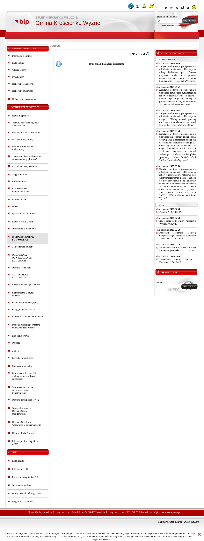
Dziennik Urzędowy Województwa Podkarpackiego (26, 423)
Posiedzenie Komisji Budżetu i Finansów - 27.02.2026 (177, 261)
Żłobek (15, 351)
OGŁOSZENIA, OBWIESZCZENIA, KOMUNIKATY (22, 258)
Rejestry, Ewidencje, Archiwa (26, 284)
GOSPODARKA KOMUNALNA (20, 276)
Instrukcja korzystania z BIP (25, 477)
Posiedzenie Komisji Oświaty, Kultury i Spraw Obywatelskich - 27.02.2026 (177, 249)
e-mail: (160, 282)
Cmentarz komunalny (22, 366)
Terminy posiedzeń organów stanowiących (25, 124)
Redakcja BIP (18, 460)
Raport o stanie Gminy (22, 221)
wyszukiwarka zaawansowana (174, 25)
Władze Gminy (19, 70)
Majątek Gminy (19, 174)
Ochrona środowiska (21, 267)
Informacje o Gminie (22, 56)
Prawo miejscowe (20, 115)
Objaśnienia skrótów (21, 485)
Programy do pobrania (22, 501)
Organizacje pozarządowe (24, 99)
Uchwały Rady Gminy (22, 139)
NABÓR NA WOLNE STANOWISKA (23, 238)
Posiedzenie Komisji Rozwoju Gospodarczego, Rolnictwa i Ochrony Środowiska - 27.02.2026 (177, 235)
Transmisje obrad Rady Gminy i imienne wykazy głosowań (27, 158)
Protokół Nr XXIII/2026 (170, 212)
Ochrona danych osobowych (25, 400)
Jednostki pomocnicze (22, 90)
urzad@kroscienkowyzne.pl (165, 512)
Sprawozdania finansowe (23, 213)
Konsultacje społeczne (22, 358)
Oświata (16, 342)
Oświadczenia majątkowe (24, 228)
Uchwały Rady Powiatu (23, 433)
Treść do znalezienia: (167, 16)
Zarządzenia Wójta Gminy (24, 166)
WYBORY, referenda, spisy (25, 302)
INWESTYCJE (19, 199)
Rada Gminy (18, 63)
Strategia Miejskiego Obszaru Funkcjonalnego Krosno (26, 326)
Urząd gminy (18, 77)
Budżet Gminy (19, 181)
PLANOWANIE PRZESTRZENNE (21, 190)
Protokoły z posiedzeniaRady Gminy (23, 148)
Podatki (15, 206)
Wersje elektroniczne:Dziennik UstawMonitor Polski (22, 411)
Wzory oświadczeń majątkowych (27, 493)
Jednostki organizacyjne (23, 83)
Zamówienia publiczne (22, 246)
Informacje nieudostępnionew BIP (25, 442)
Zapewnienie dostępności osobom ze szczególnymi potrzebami (24, 376)
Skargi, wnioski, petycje (23, 309)
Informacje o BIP (20, 469)
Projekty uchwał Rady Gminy (26, 132)
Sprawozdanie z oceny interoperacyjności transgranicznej (22, 390)
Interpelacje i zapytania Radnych (27, 316)
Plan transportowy (20, 335)
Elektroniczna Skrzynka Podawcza (23, 294)
